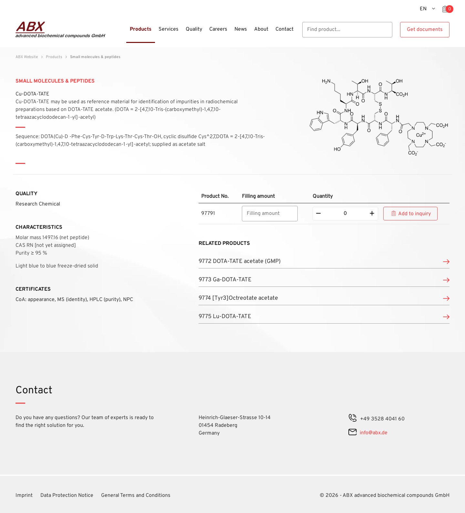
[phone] (352, 419)
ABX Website (27, 57)
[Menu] (124, 33)
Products (54, 57)
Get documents (425, 29)
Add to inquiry (414, 214)
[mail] (352, 433)
